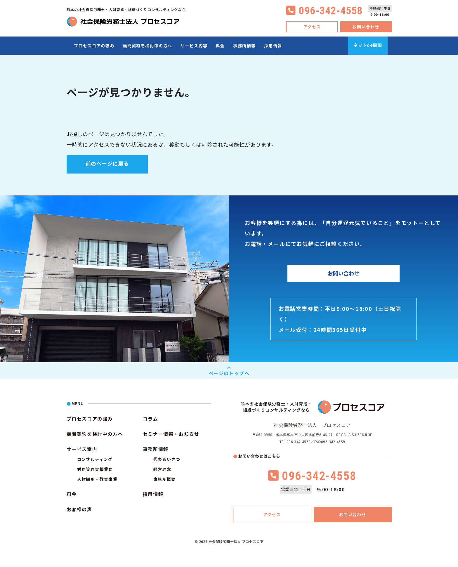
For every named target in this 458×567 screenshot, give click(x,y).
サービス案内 (82, 448)
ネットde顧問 (367, 45)
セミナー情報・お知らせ (171, 433)
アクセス (312, 27)
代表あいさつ (166, 459)
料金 (220, 45)
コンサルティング (95, 459)
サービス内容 (194, 45)
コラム (150, 418)
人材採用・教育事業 (97, 479)
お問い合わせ (365, 27)
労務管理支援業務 (95, 469)
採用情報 (273, 45)
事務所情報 (244, 45)
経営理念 (162, 469)
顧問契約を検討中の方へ (147, 45)
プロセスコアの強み (94, 45)
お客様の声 (79, 509)
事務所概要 (164, 479)
